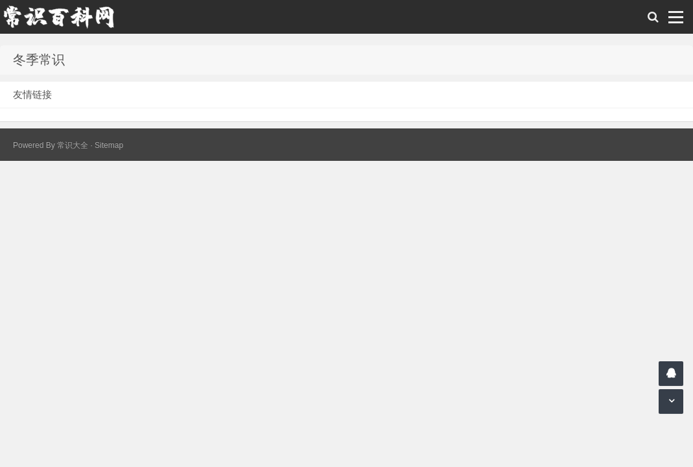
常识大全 (72, 145)
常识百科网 (65, 17)
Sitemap (109, 145)
